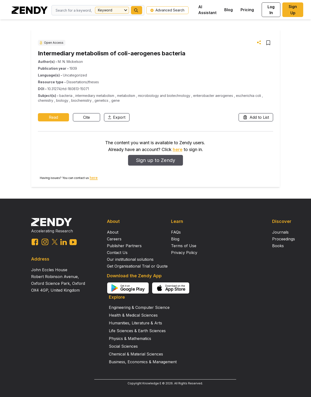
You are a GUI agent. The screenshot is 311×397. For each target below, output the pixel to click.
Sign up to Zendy (155, 160)
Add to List (256, 117)
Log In (271, 9)
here (177, 149)
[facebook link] (35, 242)
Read (53, 117)
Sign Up (293, 9)
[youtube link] (73, 242)
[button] (136, 10)
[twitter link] (55, 242)
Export (116, 117)
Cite (86, 117)
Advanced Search (167, 10)
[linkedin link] (63, 242)
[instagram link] (45, 242)
